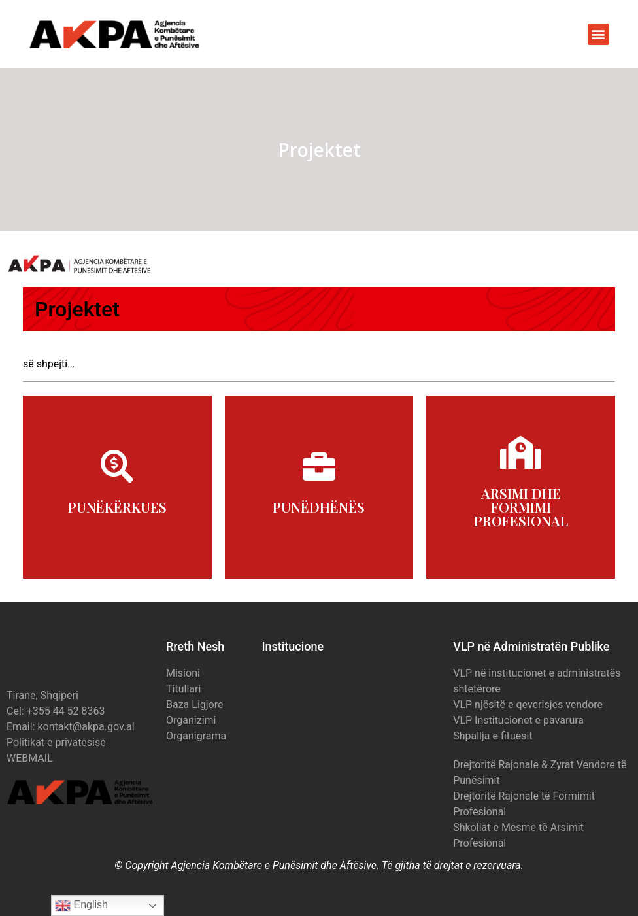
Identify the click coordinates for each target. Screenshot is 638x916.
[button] (598, 34)
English (81, 905)
